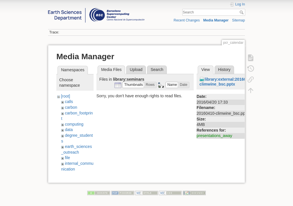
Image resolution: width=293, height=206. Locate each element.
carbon (71, 107)
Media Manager (216, 20)
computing (74, 124)
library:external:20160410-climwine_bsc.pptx (226, 81)
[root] (65, 96)
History (224, 69)
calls (69, 101)
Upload (136, 69)
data (69, 129)
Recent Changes (187, 20)
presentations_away (214, 135)
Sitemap (238, 20)
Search (242, 12)
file (67, 157)
